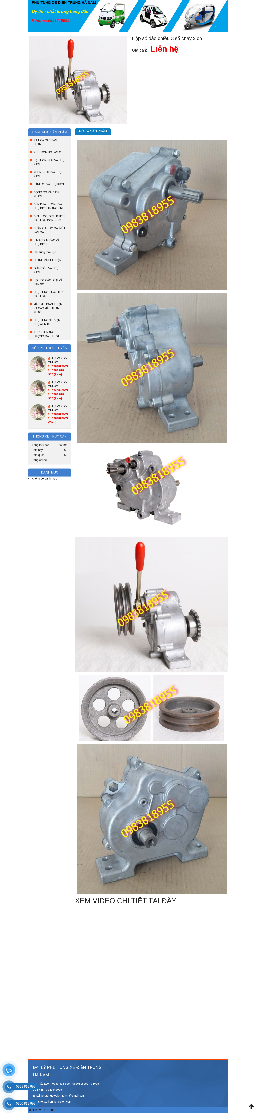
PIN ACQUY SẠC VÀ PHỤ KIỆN (46, 242)
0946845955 (58, 390)
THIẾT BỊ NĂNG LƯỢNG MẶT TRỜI (46, 334)
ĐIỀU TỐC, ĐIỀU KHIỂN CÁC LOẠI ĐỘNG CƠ (49, 218)
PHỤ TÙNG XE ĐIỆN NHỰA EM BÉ (47, 322)
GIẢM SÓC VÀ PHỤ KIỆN (46, 270)
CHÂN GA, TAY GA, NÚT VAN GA (49, 230)
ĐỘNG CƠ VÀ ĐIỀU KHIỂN (46, 194)
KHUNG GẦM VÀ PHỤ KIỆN (48, 174)
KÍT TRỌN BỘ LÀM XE (48, 152)
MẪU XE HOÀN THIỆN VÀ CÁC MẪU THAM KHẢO (48, 308)
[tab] (93, 131)
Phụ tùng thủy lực (45, 252)
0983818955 (58, 366)
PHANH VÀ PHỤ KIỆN (47, 260)
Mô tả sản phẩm (93, 131)
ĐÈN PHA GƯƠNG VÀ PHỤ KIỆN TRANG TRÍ (48, 206)
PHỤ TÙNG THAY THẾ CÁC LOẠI (48, 294)
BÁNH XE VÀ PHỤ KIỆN (49, 184)
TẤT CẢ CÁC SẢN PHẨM (45, 142)
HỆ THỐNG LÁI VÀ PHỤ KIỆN (49, 162)
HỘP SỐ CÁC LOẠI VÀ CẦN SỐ (48, 282)
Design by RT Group (41, 1109)
